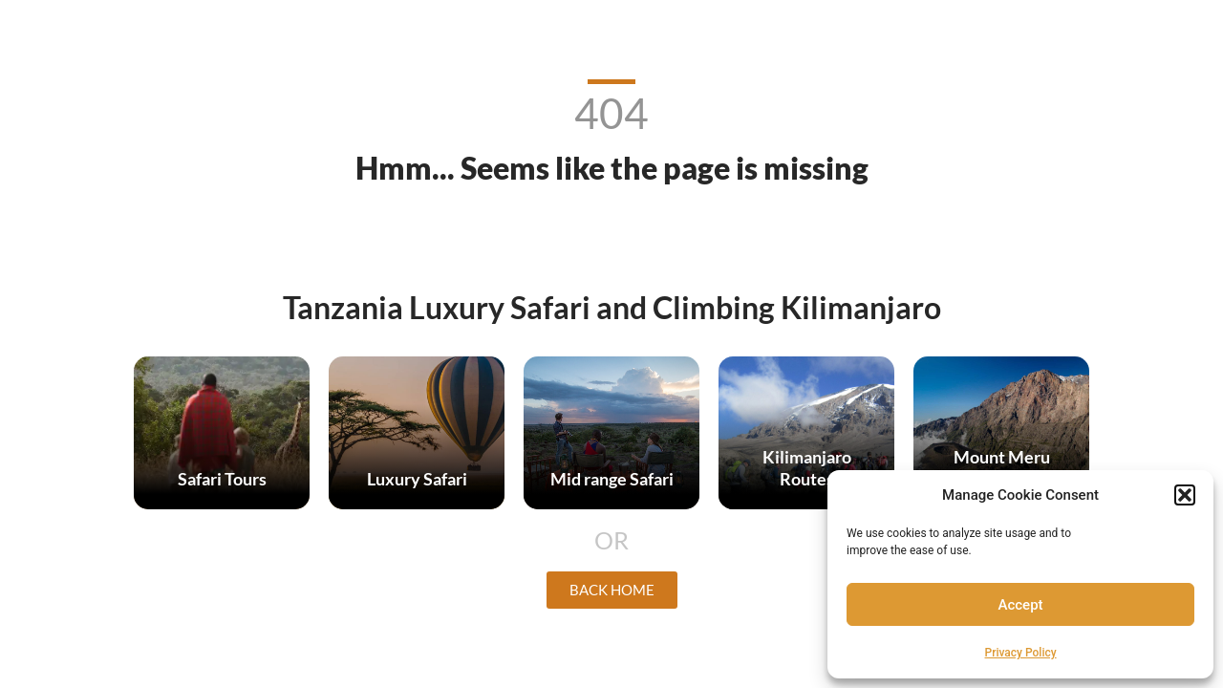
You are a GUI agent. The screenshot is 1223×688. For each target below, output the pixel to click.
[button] (1184, 495)
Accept (1020, 604)
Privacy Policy (1021, 652)
